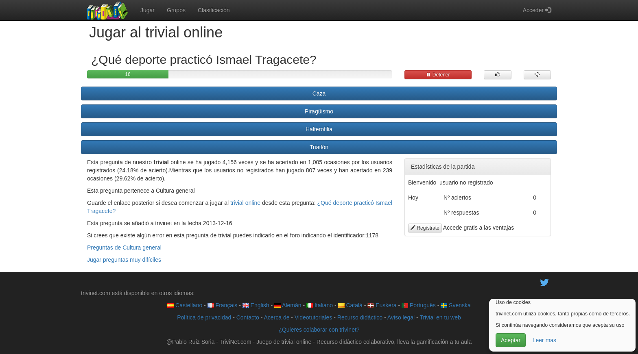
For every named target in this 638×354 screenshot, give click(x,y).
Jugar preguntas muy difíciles (124, 259)
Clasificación (214, 10)
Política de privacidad (204, 317)
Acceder (537, 10)
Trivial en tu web (440, 317)
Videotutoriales (313, 317)
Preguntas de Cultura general (124, 247)
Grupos (176, 10)
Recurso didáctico (359, 317)
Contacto (247, 317)
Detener (438, 75)
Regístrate (425, 228)
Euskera (381, 305)
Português (419, 305)
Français (223, 305)
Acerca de (276, 317)
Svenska (456, 305)
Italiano (319, 305)
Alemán (288, 305)
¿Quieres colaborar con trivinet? (318, 329)
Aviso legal (401, 317)
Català (350, 305)
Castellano (184, 305)
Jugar (147, 10)
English (256, 305)
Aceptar (510, 340)
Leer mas (544, 340)
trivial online (245, 203)
